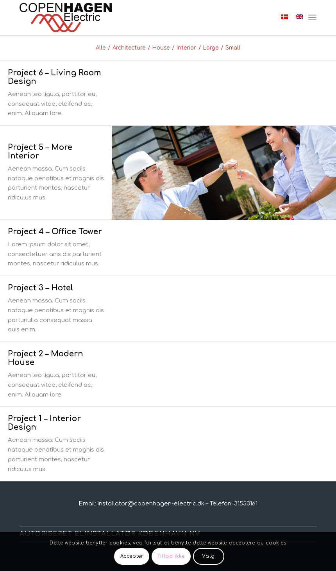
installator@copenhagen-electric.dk (151, 503)
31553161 (245, 503)
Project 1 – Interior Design (44, 423)
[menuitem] (312, 17)
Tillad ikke (171, 556)
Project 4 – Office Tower (55, 231)
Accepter (131, 556)
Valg (208, 556)
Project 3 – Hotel (40, 287)
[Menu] (312, 17)
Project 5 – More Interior (40, 151)
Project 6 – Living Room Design (54, 77)
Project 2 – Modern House (45, 358)
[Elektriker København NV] (66, 17)
